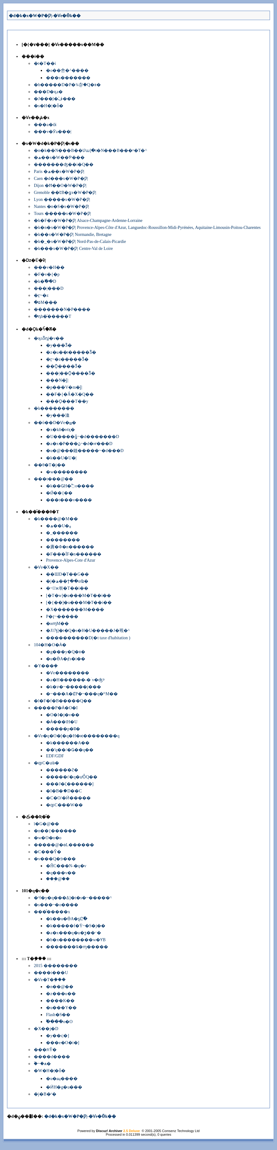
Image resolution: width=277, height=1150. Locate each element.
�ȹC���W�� (64, 805)
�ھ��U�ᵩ (58, 526)
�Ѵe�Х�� (46, 567)
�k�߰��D (45, 281)
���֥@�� (58, 879)
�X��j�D (46, 1028)
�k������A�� (67, 743)
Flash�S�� (58, 1014)
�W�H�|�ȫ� (49, 1070)
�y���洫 (57, 415)
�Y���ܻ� (46, 666)
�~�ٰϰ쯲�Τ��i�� (67, 588)
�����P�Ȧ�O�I (56, 708)
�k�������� (54, 408)
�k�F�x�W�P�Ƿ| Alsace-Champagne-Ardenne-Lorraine (88, 220)
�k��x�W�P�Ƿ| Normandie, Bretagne (72, 234)
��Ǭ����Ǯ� (64, 366)
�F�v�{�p (47, 274)
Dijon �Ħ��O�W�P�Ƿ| (60, 185)
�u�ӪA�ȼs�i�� (65, 659)
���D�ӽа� (48, 91)
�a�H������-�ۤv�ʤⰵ (75, 680)
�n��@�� (59, 986)
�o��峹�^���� (67, 70)
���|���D (48, 288)
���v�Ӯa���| (52, 131)
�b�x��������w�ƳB (75, 940)
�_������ (62, 533)
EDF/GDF (55, 756)
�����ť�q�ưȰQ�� (71, 777)
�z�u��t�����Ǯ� (71, 352)
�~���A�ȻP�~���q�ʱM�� (82, 694)
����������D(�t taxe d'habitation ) (88, 638)
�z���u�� (60, 993)
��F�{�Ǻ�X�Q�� (70, 394)
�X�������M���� (75, 609)
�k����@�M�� (56, 519)
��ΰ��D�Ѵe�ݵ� (55, 422)
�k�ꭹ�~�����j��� (73, 687)
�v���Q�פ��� (55, 859)
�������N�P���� (62, 309)
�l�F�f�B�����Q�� (63, 701)
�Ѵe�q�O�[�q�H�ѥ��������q (76, 736)
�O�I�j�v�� (62, 715)
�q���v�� (61, 873)
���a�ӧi (45, 124)
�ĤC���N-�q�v (66, 866)
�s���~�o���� (56, 905)
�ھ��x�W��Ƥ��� (59, 157)
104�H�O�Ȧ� (50, 645)
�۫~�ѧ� (42, 1063)
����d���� (52, 1056)
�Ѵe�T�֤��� (50, 979)
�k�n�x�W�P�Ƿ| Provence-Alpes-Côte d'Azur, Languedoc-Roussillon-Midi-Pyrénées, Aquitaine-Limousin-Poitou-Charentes (147, 227)
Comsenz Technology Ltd (180, 1131)
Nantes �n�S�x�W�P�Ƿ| (61, 206)
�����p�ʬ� (63, 729)
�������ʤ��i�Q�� (63, 164)
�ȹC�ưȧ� (46, 763)
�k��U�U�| (61, 458)
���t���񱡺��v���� (69, 500)
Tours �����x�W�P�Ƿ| (62, 213)
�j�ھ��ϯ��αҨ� (67, 581)
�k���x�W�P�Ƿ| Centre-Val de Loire (73, 248)
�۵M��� (45, 302)
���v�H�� (49, 267)
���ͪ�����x (52, 912)
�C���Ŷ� (47, 852)
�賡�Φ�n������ (70, 547)
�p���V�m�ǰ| (64, 387)
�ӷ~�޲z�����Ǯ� (67, 359)
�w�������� (66, 472)
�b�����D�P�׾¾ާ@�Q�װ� (67, 84)
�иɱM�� (57, 623)
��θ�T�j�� (49, 465)
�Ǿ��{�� (59, 493)
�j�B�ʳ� (45, 1094)
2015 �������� (56, 965)
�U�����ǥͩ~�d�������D (82, 436)
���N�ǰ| (57, 380)
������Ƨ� (62, 770)
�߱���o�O (59, 1021)
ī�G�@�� (46, 824)
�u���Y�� (61, 1007)
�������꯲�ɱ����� (77, 947)
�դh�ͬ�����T (52, 316)
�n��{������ (55, 831)
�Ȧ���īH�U (61, 722)
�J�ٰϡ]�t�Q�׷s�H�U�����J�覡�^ (88, 630)
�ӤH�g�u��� (64, 1087)
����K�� (60, 1000)
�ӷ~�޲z (41, 295)
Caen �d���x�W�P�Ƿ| (61, 178)
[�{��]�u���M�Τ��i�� (79, 602)
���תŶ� (45, 1049)
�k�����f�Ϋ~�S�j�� (75, 926)
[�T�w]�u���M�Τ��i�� (78, 595)
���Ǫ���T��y (67, 401)
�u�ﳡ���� (62, 1078)
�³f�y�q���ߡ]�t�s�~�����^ (73, 898)
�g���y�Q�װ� (65, 652)
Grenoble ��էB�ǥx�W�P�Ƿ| (65, 192)
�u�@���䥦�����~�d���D (85, 450)
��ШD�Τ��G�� (67, 574)
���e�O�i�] (62, 1042)
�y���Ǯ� (59, 345)
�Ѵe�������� (67, 673)
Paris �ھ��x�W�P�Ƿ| (59, 171)
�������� (63, 540)
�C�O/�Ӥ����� (68, 798)
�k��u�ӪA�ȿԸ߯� (66, 919)
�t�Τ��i (45, 63)
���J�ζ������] (69, 784)
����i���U (51, 972)
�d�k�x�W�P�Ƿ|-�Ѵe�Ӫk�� (45, 15)
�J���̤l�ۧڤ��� (54, 98)
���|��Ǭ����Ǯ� (70, 373)
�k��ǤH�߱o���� (70, 486)
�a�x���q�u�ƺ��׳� (73, 933)
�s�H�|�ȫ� (48, 105)
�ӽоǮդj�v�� (49, 338)
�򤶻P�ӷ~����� (62, 616)
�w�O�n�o (47, 838)
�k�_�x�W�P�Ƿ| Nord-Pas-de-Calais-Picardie (80, 241)
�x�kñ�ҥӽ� (60, 429)
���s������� (68, 77)
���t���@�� (53, 479)
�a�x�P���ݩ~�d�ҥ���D (79, 443)
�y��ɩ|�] (57, 1035)
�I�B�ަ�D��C (64, 791)
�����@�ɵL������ (64, 845)
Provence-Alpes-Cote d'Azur (70, 560)
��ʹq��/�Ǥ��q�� (69, 750)
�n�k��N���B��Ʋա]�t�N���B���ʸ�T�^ (90, 150)
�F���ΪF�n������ (73, 554)
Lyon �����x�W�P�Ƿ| (62, 199)
